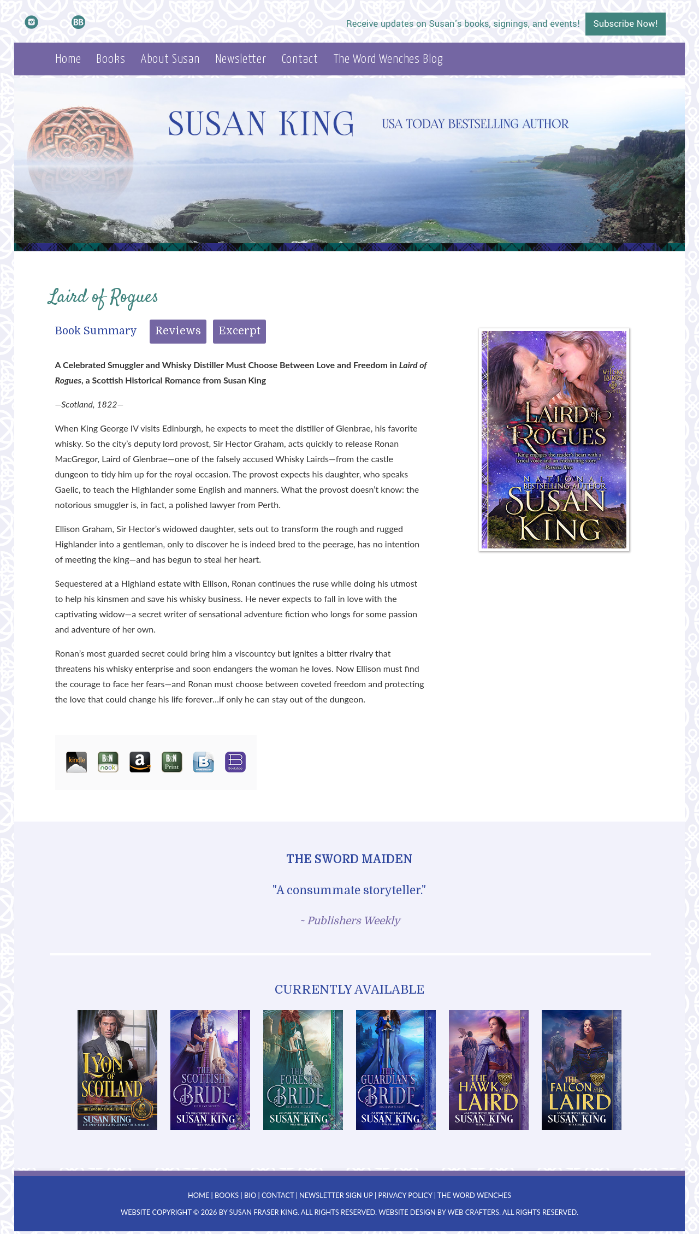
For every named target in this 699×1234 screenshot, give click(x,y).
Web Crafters (473, 1212)
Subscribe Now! (625, 24)
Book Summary (96, 331)
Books (110, 59)
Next (641, 1070)
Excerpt (239, 331)
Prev (58, 1070)
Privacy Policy (405, 1195)
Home (68, 59)
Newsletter (240, 59)
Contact (300, 59)
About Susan (170, 59)
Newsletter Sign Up (336, 1195)
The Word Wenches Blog (388, 59)
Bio (250, 1195)
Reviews (178, 331)
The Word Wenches (474, 1195)
